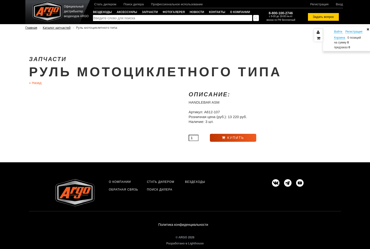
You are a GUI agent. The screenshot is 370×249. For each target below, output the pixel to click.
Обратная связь (123, 189)
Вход (339, 4)
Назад (35, 83)
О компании (240, 12)
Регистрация (319, 4)
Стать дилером (105, 4)
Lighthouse (196, 243)
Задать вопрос (323, 17)
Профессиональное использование (177, 4)
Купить (233, 138)
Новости (197, 12)
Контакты (217, 12)
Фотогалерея (174, 12)
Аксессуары (127, 12)
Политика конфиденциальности (183, 225)
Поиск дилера (134, 4)
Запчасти (150, 12)
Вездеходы (102, 12)
